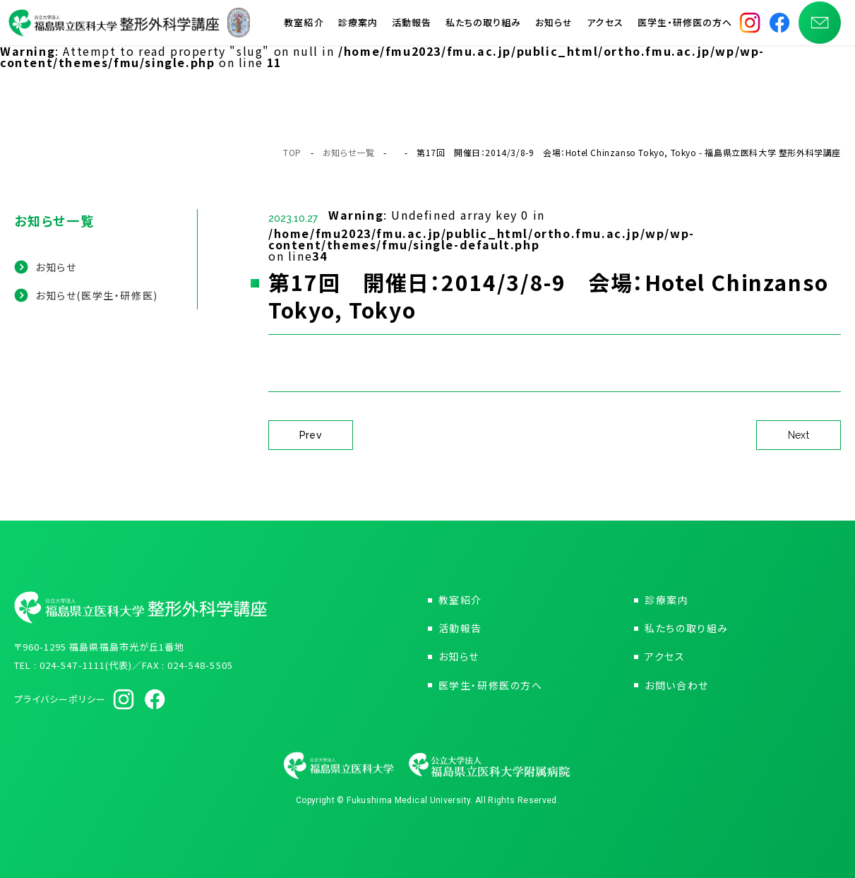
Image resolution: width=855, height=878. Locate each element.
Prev (311, 435)
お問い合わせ (677, 685)
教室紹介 (303, 28)
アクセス (605, 28)
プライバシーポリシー (60, 699)
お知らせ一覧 (349, 152)
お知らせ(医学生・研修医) (96, 295)
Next (799, 435)
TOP (292, 152)
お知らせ (554, 28)
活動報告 (411, 28)
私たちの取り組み (483, 28)
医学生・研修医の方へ (685, 28)
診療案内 (358, 28)
